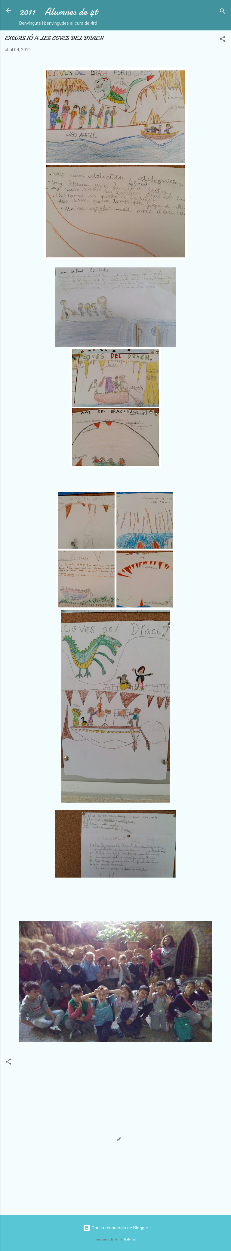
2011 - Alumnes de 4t (58, 11)
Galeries (130, 1239)
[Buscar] (222, 12)
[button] (222, 40)
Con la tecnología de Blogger (115, 1228)
